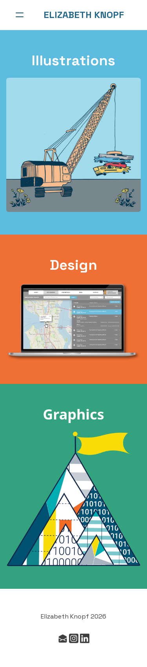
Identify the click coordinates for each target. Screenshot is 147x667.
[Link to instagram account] (73, 638)
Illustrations (73, 61)
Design (73, 265)
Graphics (73, 414)
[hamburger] (19, 14)
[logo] (84, 14)
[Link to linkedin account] (84, 638)
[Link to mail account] (62, 638)
